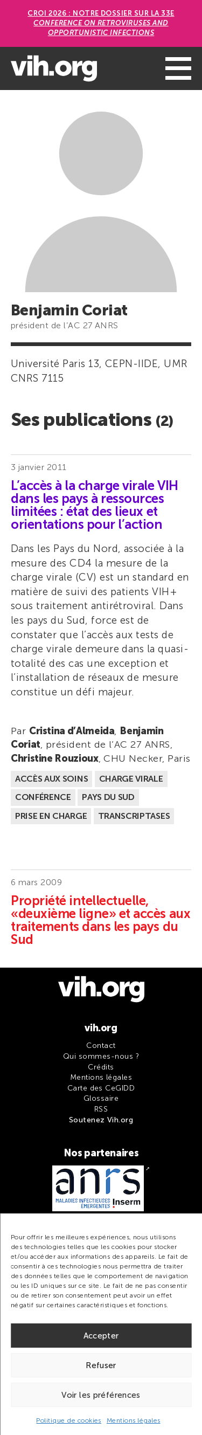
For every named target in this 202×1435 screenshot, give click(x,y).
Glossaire (101, 1098)
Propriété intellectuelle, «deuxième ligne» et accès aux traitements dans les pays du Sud (100, 920)
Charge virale (131, 779)
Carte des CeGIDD (101, 1088)
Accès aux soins (51, 779)
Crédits (101, 1067)
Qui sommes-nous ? (101, 1056)
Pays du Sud (108, 797)
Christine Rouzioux (55, 758)
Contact (100, 1045)
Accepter (101, 1336)
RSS (101, 1109)
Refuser (101, 1365)
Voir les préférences (101, 1395)
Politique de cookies (68, 1420)
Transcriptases (134, 816)
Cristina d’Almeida (72, 731)
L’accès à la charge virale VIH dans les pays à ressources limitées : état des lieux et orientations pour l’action (94, 505)
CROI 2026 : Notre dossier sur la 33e (100, 23)
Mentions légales (134, 1420)
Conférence (43, 797)
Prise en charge (51, 816)
